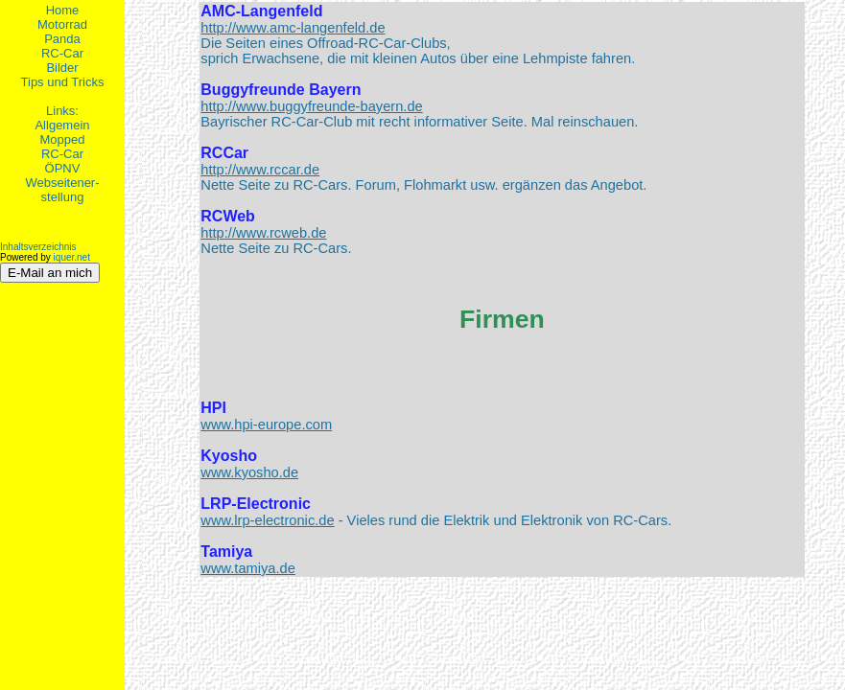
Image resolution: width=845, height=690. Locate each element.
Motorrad (62, 24)
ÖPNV (63, 168)
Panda (62, 39)
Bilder (62, 67)
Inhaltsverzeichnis (38, 247)
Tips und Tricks (63, 82)
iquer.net (72, 257)
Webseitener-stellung (62, 189)
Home (63, 10)
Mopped (62, 139)
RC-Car (62, 53)
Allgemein (62, 125)
